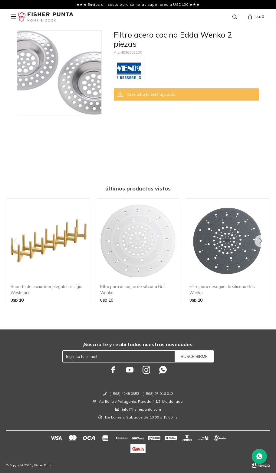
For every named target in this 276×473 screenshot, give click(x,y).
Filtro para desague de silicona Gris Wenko (133, 289)
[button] (263, 253)
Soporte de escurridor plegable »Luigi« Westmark (46, 289)
